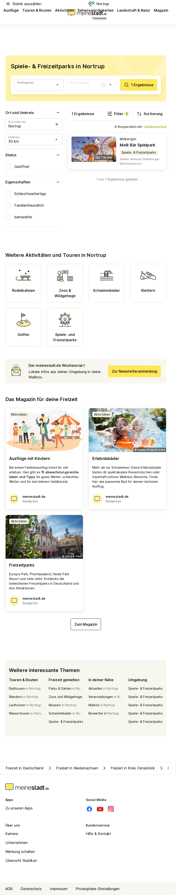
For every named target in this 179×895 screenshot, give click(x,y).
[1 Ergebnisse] (138, 85)
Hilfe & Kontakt (98, 833)
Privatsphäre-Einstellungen (98, 888)
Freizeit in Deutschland (25, 768)
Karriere (11, 833)
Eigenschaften (33, 182)
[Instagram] (110, 809)
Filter (118, 113)
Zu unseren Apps (19, 808)
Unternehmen (16, 842)
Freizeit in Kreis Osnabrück (128, 768)
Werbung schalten (20, 851)
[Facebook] (89, 809)
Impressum (58, 888)
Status (33, 155)
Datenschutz (31, 888)
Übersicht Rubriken (21, 860)
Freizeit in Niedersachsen (72, 768)
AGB (9, 888)
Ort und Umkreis (33, 112)
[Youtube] (100, 809)
